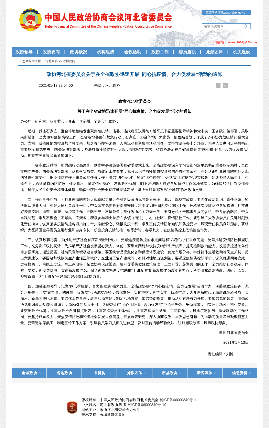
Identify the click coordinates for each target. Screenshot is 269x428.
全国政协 (29, 373)
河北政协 (51, 61)
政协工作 (160, 51)
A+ (226, 85)
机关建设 (241, 51)
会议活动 (132, 51)
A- (218, 85)
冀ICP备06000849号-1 (178, 400)
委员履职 (187, 51)
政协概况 (78, 51)
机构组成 (105, 51)
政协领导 (24, 51)
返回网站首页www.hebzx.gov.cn (226, 12)
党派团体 (214, 51)
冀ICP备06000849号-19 (147, 405)
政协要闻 (51, 51)
